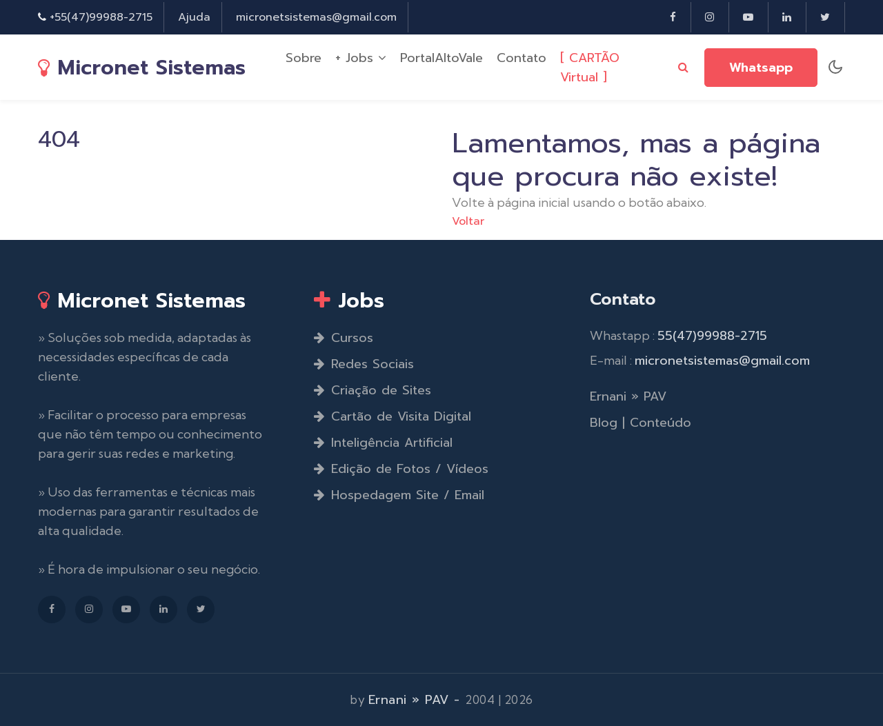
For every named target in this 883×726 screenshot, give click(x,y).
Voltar (468, 221)
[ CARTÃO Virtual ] (589, 68)
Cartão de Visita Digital (392, 416)
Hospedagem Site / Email (399, 495)
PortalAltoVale (441, 58)
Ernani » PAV (628, 396)
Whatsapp (761, 68)
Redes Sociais (364, 364)
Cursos (343, 337)
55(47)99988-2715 (712, 335)
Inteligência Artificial (383, 442)
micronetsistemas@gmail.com (316, 17)
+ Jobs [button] (360, 58)
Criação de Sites (372, 390)
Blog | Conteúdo (640, 422)
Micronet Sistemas (142, 67)
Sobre (303, 58)
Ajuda (194, 17)
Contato (521, 58)
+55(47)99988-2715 (101, 17)
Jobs (349, 300)
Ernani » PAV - (417, 699)
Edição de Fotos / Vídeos (401, 468)
